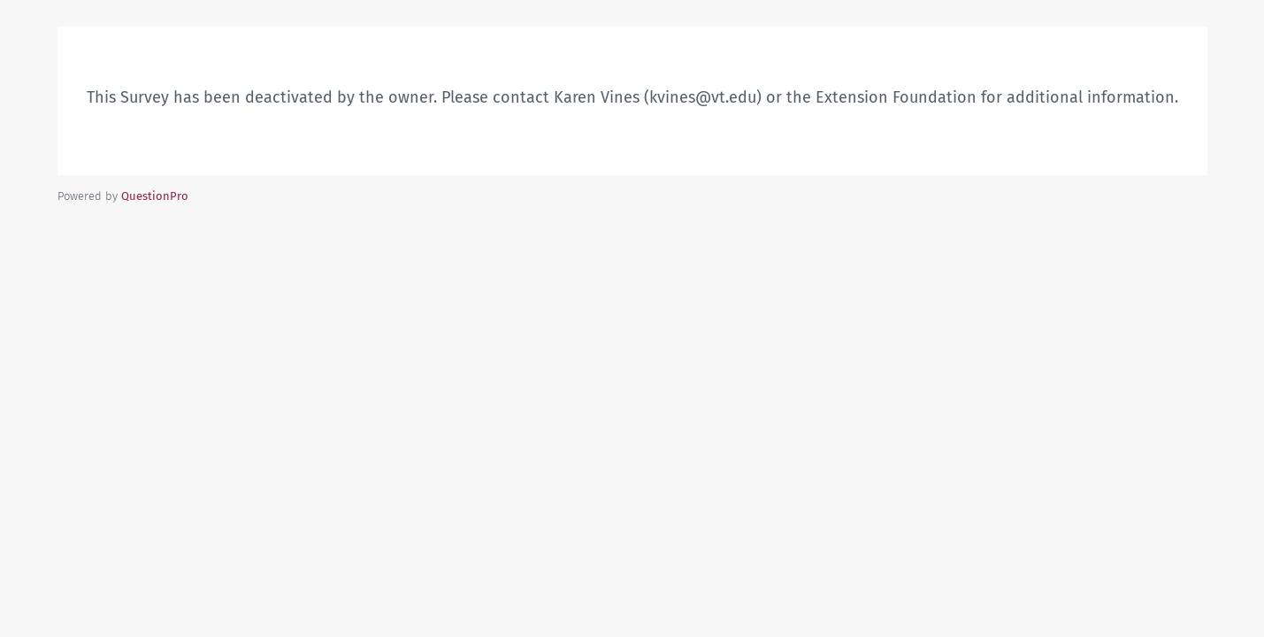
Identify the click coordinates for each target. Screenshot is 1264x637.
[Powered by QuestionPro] (154, 196)
